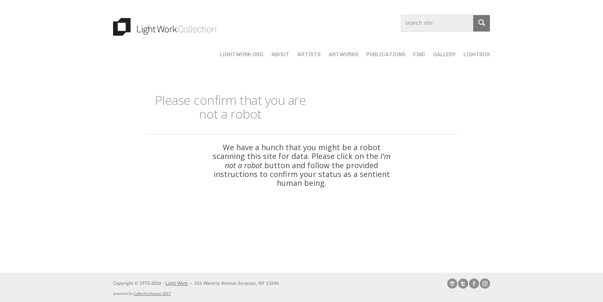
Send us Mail (452, 284)
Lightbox (477, 54)
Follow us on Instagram (485, 284)
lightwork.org (241, 54)
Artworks (343, 54)
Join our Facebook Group (474, 284)
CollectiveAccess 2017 (152, 294)
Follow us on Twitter (463, 284)
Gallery (444, 54)
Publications (385, 54)
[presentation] (319, 214)
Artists (309, 54)
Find (419, 54)
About (280, 54)
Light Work (176, 283)
